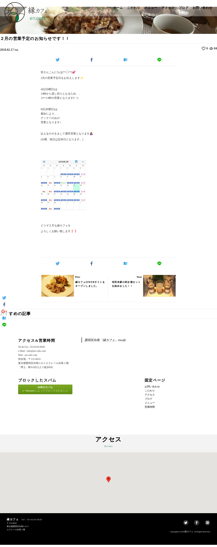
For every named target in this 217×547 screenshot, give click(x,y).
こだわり (133, 7)
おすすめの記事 (18, 315)
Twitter (186, 525)
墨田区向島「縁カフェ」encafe (105, 342)
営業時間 (150, 409)
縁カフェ (188, 533)
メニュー (150, 7)
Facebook (196, 525)
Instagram (207, 525)
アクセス (167, 7)
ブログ (184, 7)
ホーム (118, 7)
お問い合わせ (202, 7)
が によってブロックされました (45, 391)
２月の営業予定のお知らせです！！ (40, 39)
